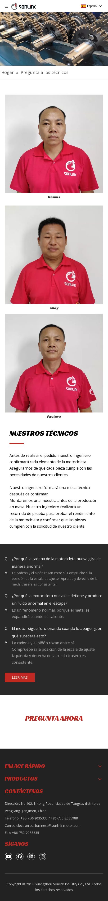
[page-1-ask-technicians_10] (54, 363)
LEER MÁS (20, 677)
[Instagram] (42, 856)
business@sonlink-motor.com (58, 825)
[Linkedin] (31, 856)
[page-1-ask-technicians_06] (54, 144)
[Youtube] (8, 856)
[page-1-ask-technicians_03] (54, 255)
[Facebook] (20, 856)
